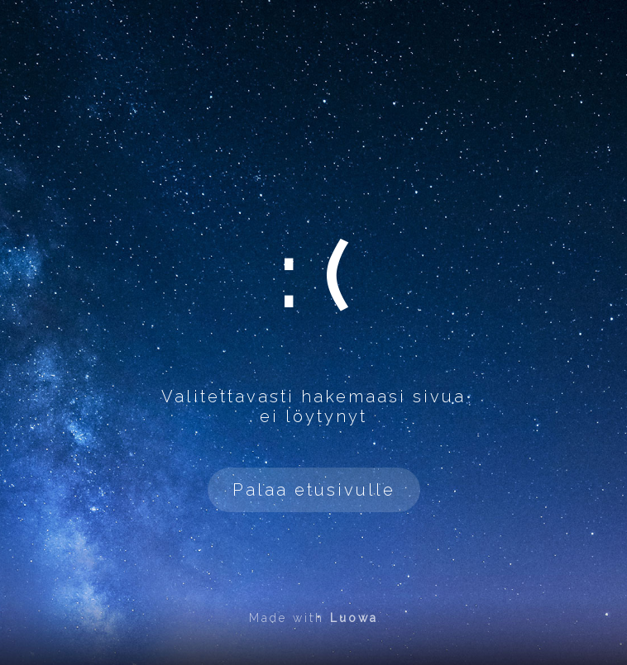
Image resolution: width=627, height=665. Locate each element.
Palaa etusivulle (313, 490)
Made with (313, 618)
